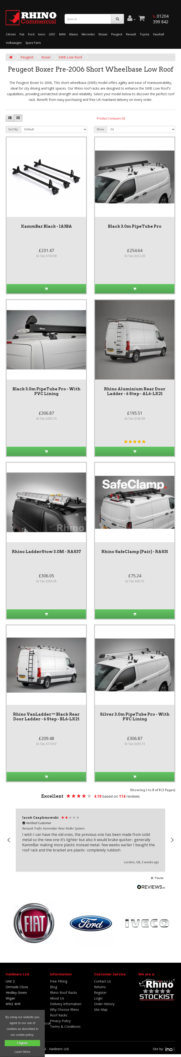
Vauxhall (158, 34)
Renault (131, 34)
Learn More (22, 1051)
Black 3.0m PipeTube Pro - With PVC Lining (46, 391)
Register (100, 992)
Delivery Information (65, 1004)
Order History (104, 1004)
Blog (53, 987)
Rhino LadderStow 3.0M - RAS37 (46, 551)
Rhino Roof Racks (63, 992)
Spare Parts (33, 43)
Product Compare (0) (111, 118)
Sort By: (13, 129)
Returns (100, 987)
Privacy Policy (60, 1021)
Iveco (41, 34)
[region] (90, 840)
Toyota (144, 34)
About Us (57, 998)
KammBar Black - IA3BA (46, 226)
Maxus (73, 34)
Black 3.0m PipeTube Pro (134, 226)
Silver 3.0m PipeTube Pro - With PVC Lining (134, 716)
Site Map (100, 1009)
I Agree (22, 1043)
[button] (9, 840)
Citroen (11, 34)
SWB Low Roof (70, 57)
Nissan (103, 34)
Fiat (22, 34)
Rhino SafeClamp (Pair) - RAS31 (134, 551)
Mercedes (88, 34)
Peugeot (116, 34)
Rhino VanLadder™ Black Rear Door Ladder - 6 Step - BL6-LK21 (46, 716)
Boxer (46, 57)
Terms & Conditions (65, 1026)
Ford (31, 34)
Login (98, 998)
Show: (100, 129)
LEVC (52, 34)
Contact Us (102, 981)
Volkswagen (14, 43)
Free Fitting (58, 981)
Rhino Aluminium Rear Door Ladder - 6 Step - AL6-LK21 (134, 391)
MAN (62, 34)
